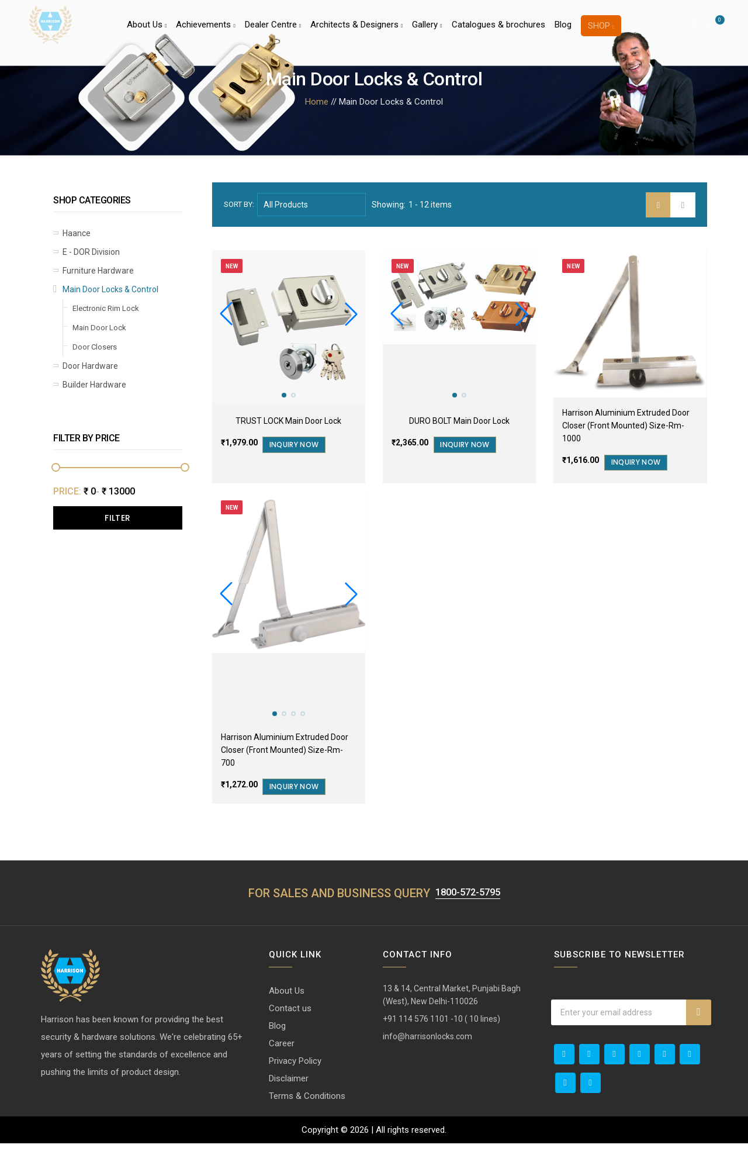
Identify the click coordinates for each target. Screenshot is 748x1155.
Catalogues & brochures (498, 31)
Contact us (290, 1020)
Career (282, 1055)
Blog (563, 31)
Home (316, 101)
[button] (351, 314)
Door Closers (94, 347)
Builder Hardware (94, 384)
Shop (601, 32)
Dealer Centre (273, 31)
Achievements (205, 31)
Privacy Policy (295, 1072)
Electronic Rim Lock (105, 308)
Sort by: (239, 204)
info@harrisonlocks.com (427, 1048)
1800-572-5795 (467, 903)
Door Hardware (90, 366)
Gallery (427, 31)
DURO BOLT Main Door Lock (459, 421)
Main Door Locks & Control (110, 289)
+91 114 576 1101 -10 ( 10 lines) (441, 1030)
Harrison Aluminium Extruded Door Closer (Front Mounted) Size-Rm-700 (284, 759)
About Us (147, 31)
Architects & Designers (356, 31)
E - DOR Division (91, 252)
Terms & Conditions (307, 1107)
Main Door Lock (99, 327)
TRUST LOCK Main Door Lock (288, 421)
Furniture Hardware (98, 270)
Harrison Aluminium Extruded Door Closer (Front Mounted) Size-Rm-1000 (626, 425)
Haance (77, 233)
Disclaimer (289, 1090)
